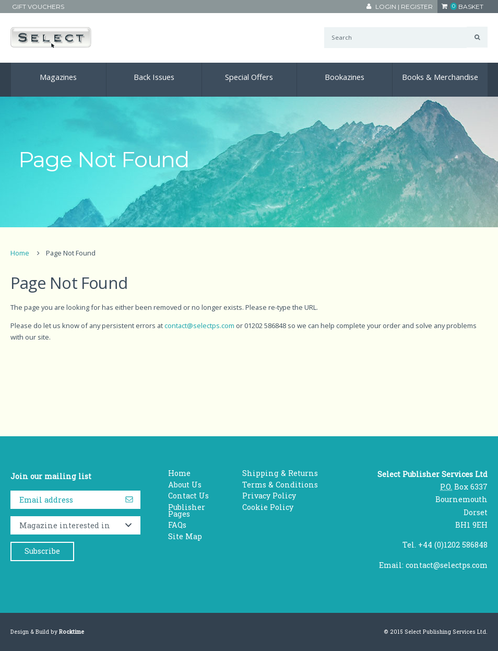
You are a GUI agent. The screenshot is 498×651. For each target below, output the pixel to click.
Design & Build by (47, 631)
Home (19, 253)
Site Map (185, 536)
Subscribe (42, 551)
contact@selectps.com (199, 325)
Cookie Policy (267, 507)
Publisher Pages (186, 510)
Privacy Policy (269, 496)
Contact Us (188, 496)
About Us (184, 485)
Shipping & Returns (280, 473)
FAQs (177, 525)
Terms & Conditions (280, 485)
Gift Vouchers (38, 6)
